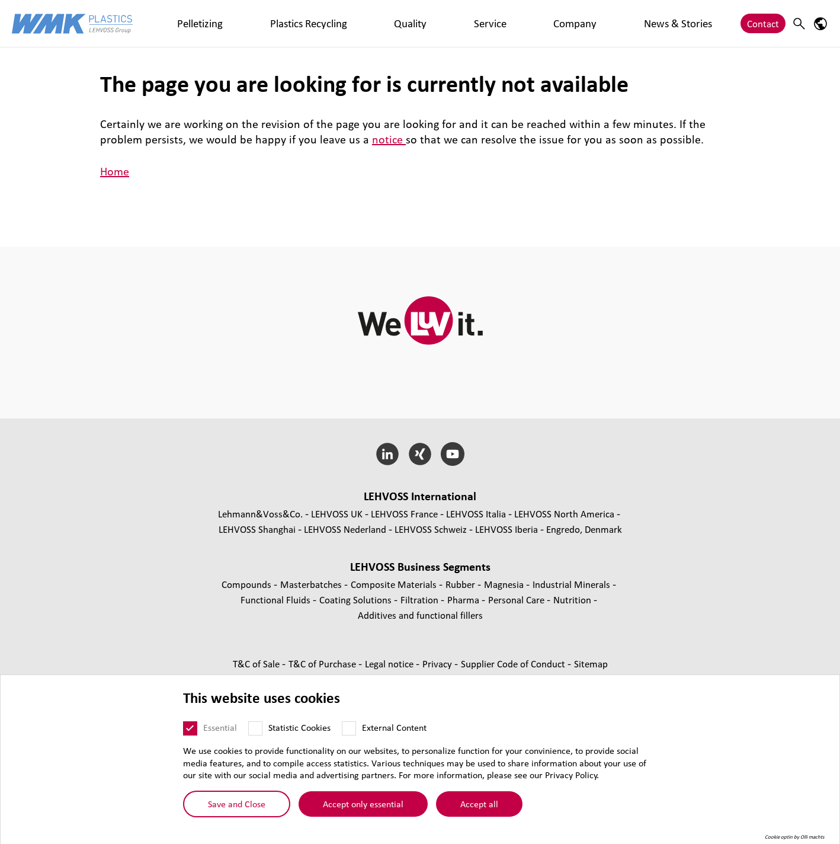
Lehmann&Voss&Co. (260, 513)
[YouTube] (452, 454)
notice (389, 139)
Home (114, 171)
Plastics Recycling (250, 23)
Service (356, 23)
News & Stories (467, 23)
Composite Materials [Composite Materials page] (395, 584)
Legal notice (390, 663)
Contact (763, 23)
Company (403, 23)
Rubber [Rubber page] (461, 584)
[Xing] (420, 454)
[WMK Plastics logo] (72, 23)
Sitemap (591, 663)
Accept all (479, 811)
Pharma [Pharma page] (464, 599)
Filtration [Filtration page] (420, 599)
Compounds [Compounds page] (248, 584)
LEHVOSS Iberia (506, 529)
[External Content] (349, 736)
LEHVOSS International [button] (420, 496)
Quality (314, 23)
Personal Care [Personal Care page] (517, 599)
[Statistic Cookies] (255, 736)
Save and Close (236, 811)
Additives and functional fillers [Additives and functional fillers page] (420, 615)
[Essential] (190, 736)
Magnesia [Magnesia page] (505, 584)
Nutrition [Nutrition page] (573, 599)
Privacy (438, 663)
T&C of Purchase (323, 663)
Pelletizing (181, 23)
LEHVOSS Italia (476, 513)
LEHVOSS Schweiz (431, 529)
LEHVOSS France (404, 513)
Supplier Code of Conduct (514, 663)
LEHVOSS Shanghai (257, 529)
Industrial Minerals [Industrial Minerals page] (573, 584)
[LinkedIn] (387, 454)
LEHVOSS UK (337, 513)
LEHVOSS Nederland (345, 529)
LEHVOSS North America (564, 513)
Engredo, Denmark (584, 529)
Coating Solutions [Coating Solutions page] (356, 599)
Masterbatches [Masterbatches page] (312, 584)
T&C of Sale (257, 663)
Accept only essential (363, 811)
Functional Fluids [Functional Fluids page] (277, 599)
